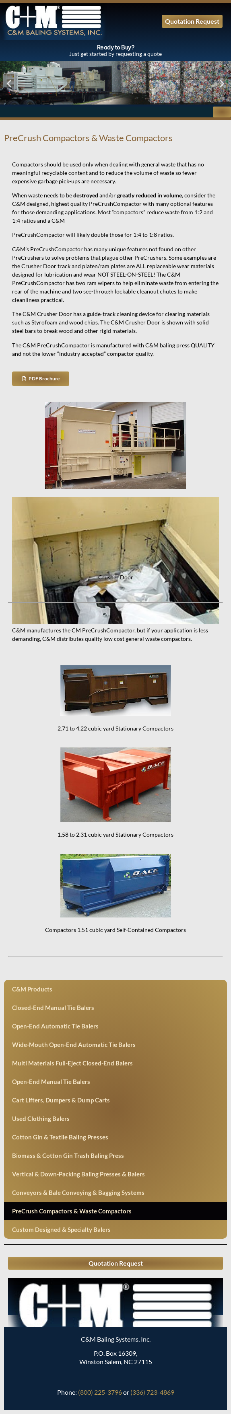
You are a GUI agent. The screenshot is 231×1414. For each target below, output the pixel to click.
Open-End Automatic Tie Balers (55, 1026)
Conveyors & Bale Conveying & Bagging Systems (78, 1192)
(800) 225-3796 (100, 1392)
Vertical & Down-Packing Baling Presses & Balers (78, 1174)
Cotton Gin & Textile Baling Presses (60, 1137)
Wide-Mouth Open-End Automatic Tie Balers (74, 1044)
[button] (9, 84)
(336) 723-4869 (152, 1392)
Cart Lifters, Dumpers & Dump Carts (61, 1100)
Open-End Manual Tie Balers (51, 1081)
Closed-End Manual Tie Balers (53, 1007)
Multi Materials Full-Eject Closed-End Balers (72, 1063)
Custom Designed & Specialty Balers (61, 1229)
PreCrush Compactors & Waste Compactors (72, 1211)
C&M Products (32, 989)
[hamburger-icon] (222, 112)
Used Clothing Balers (41, 1118)
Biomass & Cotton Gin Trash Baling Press (68, 1155)
